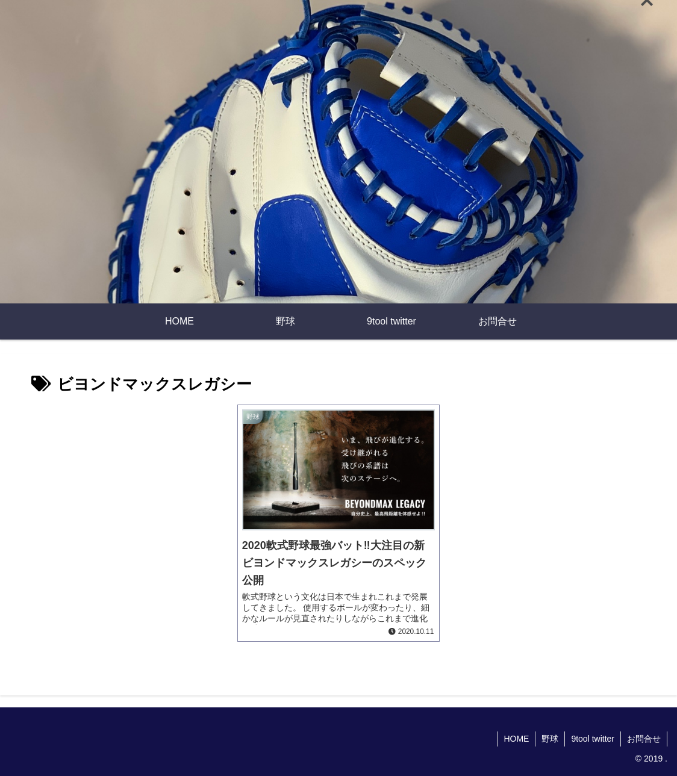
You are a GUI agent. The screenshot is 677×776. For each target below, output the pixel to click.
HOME (516, 738)
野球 (549, 738)
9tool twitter (592, 738)
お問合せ (644, 738)
